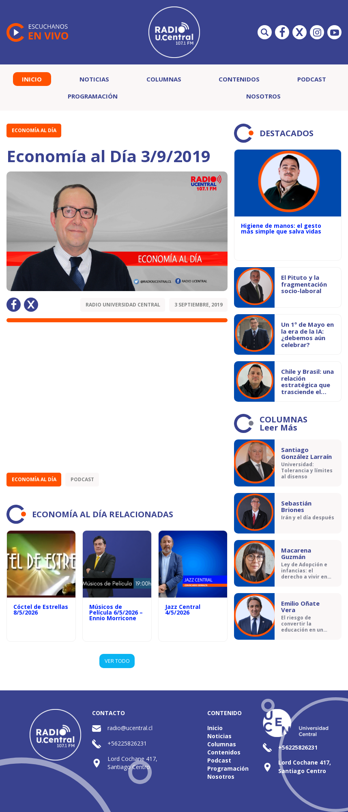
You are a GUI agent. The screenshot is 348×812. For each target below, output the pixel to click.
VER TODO (117, 660)
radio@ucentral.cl (130, 728)
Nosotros (263, 96)
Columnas (163, 79)
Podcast (311, 79)
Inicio (32, 79)
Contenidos (239, 79)
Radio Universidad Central (123, 304)
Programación (93, 96)
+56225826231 (127, 743)
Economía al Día (34, 130)
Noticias (94, 79)
